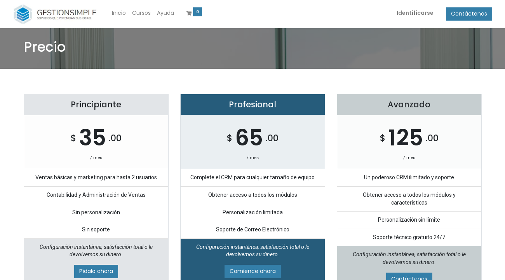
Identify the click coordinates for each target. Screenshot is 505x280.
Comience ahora (253, 271)
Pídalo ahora (96, 271)
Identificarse (404, 13)
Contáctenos (459, 14)
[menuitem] (129, 13)
